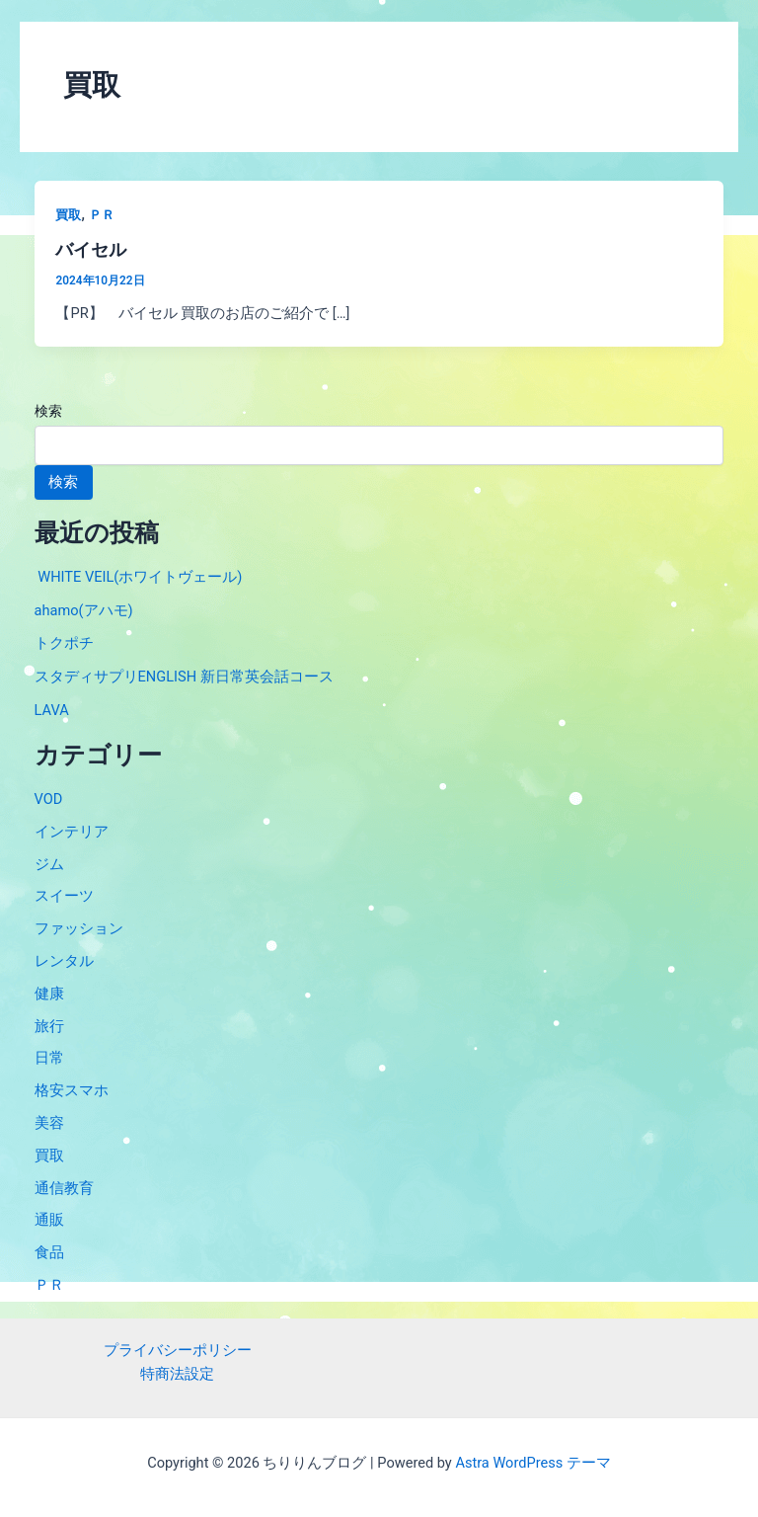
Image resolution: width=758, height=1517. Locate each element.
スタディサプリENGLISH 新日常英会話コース (184, 676)
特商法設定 (177, 1374)
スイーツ (64, 896)
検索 (48, 411)
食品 (49, 1252)
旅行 (49, 1026)
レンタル (64, 961)
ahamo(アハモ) (84, 610)
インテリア (72, 831)
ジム (49, 864)
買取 (68, 214)
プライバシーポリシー (178, 1350)
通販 (49, 1220)
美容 (49, 1123)
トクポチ (64, 643)
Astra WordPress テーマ (532, 1463)
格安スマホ (72, 1090)
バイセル (90, 249)
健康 (49, 993)
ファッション (79, 928)
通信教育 (64, 1188)
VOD (49, 799)
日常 (49, 1058)
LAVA (52, 710)
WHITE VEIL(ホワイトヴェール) (139, 577)
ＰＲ (101, 214)
